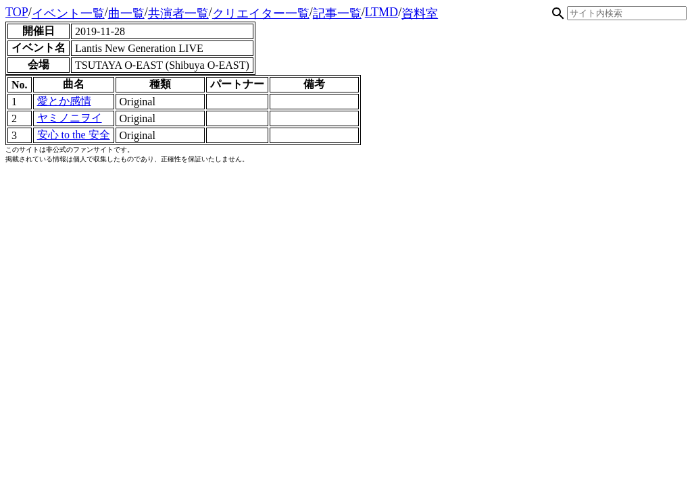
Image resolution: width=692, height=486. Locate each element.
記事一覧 (337, 13)
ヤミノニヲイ (69, 118)
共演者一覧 (178, 13)
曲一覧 (126, 13)
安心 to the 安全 (73, 134)
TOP (16, 12)
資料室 (419, 13)
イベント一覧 (68, 13)
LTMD (381, 12)
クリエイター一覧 (261, 13)
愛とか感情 (64, 101)
